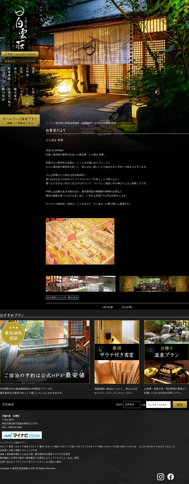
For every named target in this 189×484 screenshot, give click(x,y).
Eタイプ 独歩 (52, 446)
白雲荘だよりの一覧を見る (63, 297)
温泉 (2, 454)
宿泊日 (119, 404)
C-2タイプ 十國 (94, 446)
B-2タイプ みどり (156, 446)
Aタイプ (171, 446)
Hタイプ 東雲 (6, 446)
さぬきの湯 (27, 454)
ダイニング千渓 (29, 450)
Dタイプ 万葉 (67, 446)
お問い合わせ (6, 461)
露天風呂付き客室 (44, 454)
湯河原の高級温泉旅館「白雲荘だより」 (77, 123)
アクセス (57, 457)
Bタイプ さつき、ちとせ (133, 446)
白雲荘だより (43, 457)
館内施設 (4, 457)
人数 (143, 404)
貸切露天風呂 (13, 454)
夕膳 (11, 450)
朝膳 (17, 450)
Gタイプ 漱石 (22, 446)
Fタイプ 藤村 (37, 446)
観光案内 (30, 457)
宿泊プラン (20, 442)
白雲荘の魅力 (17, 457)
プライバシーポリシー (26, 461)
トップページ (6, 442)
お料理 (3, 450)
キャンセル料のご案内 (50, 461)
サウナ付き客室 (62, 454)
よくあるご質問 (71, 457)
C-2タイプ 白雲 (111, 446)
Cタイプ (80, 446)
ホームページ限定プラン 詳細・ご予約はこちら (20, 120)
